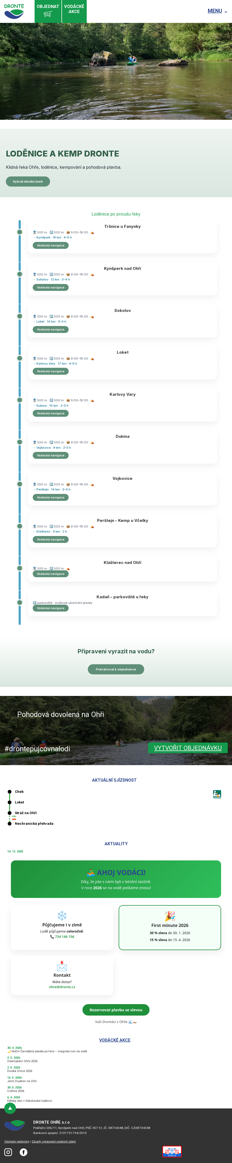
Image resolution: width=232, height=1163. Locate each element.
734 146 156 (64, 936)
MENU (215, 11)
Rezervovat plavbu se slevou (116, 1009)
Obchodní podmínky (16, 1141)
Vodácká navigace (50, 245)
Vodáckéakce (74, 9)
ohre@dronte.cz (62, 986)
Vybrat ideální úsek (28, 181)
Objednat (48, 11)
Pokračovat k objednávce (116, 669)
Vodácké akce (114, 1040)
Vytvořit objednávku (188, 748)
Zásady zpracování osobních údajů (54, 1141)
